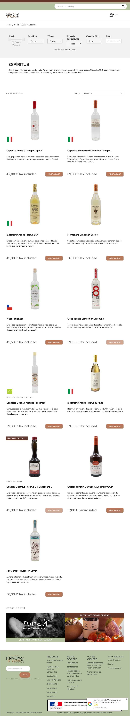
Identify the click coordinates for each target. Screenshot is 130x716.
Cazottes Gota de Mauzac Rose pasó (26, 402)
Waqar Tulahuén (14, 318)
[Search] (90, 6)
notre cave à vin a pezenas (74, 681)
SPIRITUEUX (52, 684)
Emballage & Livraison (72, 687)
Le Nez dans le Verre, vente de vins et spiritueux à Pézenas (107, 701)
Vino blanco (52, 688)
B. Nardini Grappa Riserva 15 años (85, 402)
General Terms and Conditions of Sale (29, 713)
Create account (114, 668)
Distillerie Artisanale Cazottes (19, 398)
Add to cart (54, 174)
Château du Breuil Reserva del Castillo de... (29, 486)
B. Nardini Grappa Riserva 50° (22, 234)
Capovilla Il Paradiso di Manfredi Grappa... (89, 150)
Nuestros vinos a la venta (55, 661)
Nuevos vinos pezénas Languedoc (52, 669)
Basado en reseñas (100, 708)
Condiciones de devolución (94, 673)
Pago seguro (72, 662)
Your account (116, 656)
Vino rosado (52, 692)
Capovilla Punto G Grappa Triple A (24, 150)
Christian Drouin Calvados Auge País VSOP (90, 486)
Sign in (110, 664)
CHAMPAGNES (54, 680)
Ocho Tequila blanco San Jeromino (85, 318)
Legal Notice (10, 713)
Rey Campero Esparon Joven (21, 570)
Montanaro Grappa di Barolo (82, 234)
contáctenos (72, 666)
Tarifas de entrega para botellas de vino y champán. (95, 665)
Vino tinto (51, 696)
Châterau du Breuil (14, 482)
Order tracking (114, 660)
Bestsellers (51, 676)
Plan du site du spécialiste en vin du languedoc (74, 673)
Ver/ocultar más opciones (65, 49)
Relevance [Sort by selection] (103, 93)
